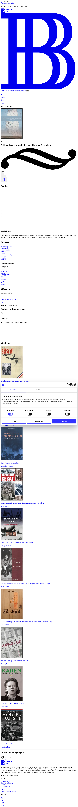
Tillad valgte (39, 421)
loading (3, 176)
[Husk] (39, 100)
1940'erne (3, 260)
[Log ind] (39, 97)
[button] (39, 757)
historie (3, 253)
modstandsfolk (5, 248)
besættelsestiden (5, 250)
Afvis (14, 421)
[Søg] (39, 94)
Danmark (3, 256)
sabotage (3, 251)
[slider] (39, 125)
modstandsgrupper (6, 246)
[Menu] (39, 103)
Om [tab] (64, 390)
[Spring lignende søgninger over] (39, 267)
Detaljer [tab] (39, 390)
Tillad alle (64, 421)
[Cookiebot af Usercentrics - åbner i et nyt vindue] (68, 384)
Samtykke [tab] (13, 390)
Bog (2, 173)
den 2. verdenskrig (6, 255)
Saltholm (3, 258)
